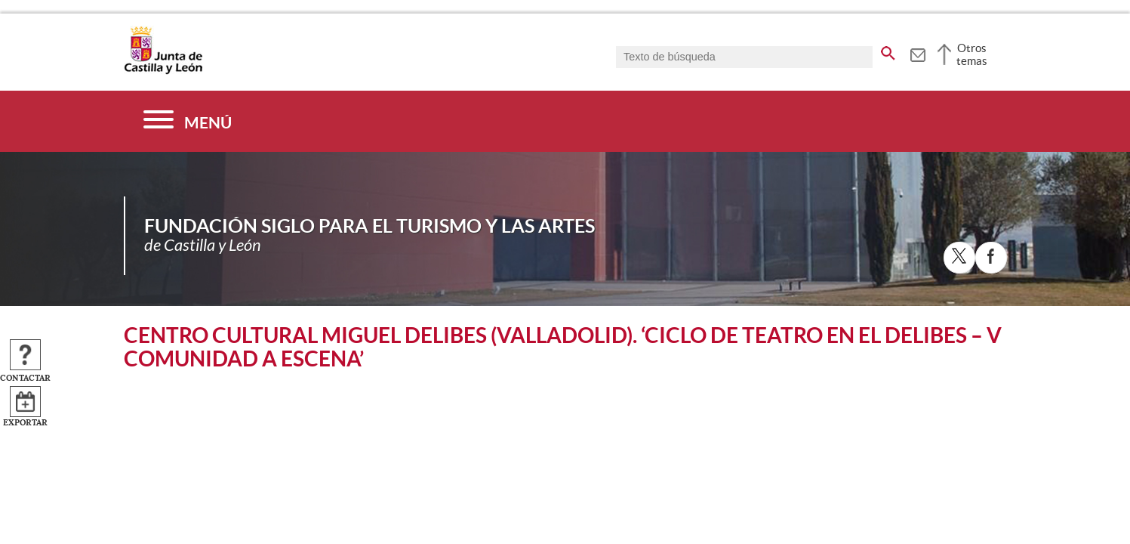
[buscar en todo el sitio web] (888, 50)
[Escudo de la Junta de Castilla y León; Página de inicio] (163, 71)
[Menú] (187, 121)
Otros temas (971, 54)
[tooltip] (917, 53)
